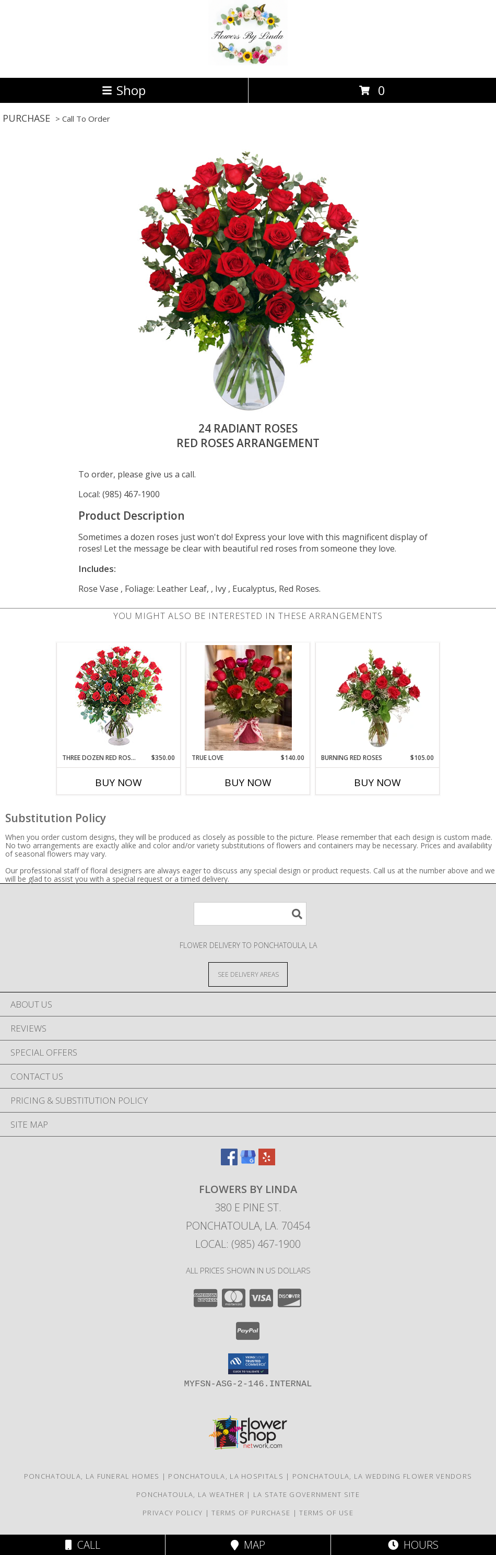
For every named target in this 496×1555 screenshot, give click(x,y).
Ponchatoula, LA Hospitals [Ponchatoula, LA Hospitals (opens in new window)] (226, 1476)
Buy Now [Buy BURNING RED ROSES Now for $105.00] (377, 782)
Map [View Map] (248, 1545)
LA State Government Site (306, 1494)
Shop (124, 90)
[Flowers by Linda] (248, 62)
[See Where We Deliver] (248, 974)
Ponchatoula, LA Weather (190, 1494)
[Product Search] (250, 914)
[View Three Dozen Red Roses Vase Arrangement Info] (118, 698)
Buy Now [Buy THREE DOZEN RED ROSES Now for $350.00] (118, 782)
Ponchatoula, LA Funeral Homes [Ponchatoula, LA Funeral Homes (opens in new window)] (92, 1476)
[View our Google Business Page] (248, 1162)
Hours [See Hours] (413, 1545)
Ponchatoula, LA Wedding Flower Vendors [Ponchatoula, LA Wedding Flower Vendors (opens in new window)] (382, 1476)
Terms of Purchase (250, 1512)
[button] (248, 1363)
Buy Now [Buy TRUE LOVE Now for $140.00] (248, 782)
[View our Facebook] (229, 1162)
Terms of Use (326, 1512)
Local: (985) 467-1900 (119, 494)
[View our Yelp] (266, 1162)
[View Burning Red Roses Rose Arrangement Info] (377, 698)
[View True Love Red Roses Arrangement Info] (248, 698)
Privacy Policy (173, 1512)
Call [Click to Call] (82, 1545)
